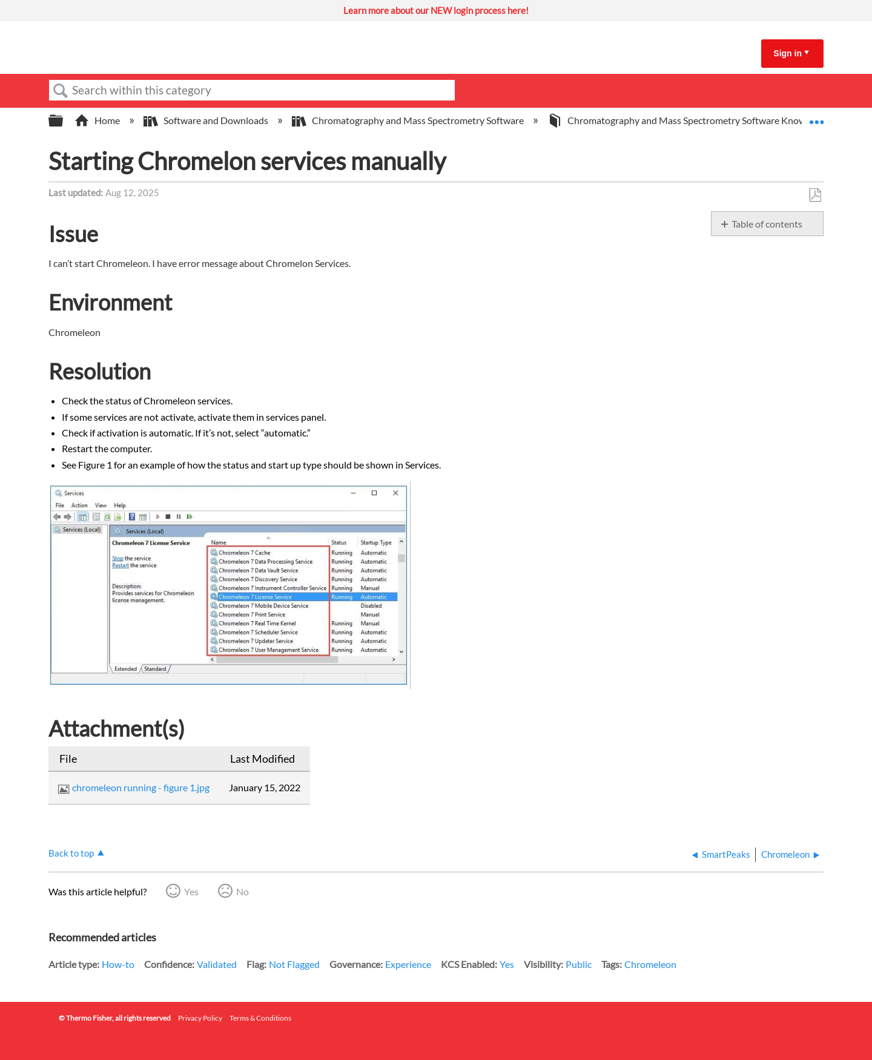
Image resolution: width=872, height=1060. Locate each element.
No (242, 891)
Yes (191, 891)
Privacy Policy (200, 1017)
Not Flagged (294, 964)
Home (98, 120)
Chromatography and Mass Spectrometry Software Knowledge (688, 120)
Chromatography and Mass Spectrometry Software (409, 120)
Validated (217, 964)
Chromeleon (650, 964)
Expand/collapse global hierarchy (63, 121)
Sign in (787, 53)
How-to (118, 964)
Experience (408, 964)
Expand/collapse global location (816, 117)
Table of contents (767, 223)
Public (579, 964)
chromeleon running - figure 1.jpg (141, 787)
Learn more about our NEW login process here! (436, 10)
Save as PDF (814, 195)
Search (60, 91)
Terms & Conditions (260, 1017)
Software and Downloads (207, 120)
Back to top (71, 853)
